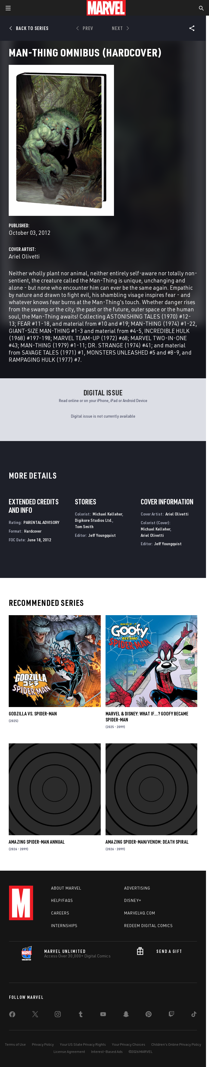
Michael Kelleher (107, 513)
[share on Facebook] (12, 1016)
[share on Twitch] (171, 1015)
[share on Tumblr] (81, 1015)
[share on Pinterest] (149, 1015)
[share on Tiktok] (194, 1015)
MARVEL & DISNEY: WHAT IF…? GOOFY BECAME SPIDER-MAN (147, 717)
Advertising (137, 888)
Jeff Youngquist (102, 535)
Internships (64, 925)
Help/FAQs (62, 900)
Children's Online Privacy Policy (176, 1044)
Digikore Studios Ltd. (93, 520)
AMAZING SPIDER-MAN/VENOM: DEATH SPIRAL (147, 842)
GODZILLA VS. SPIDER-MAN (33, 714)
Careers (60, 913)
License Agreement (69, 1051)
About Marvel (66, 888)
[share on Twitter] (35, 1015)
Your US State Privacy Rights (83, 1044)
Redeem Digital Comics (148, 925)
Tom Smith (84, 526)
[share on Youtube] (103, 1015)
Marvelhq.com (139, 913)
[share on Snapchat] (126, 1015)
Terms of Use (15, 1044)
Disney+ (132, 900)
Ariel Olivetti (24, 256)
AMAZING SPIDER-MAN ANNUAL (37, 842)
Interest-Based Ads (107, 1051)
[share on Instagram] (58, 1015)
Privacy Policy (43, 1044)
